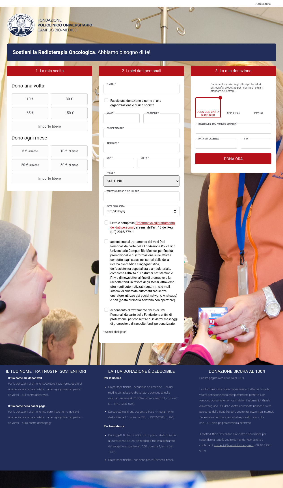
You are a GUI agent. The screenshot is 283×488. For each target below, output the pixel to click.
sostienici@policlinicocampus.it (233, 445)
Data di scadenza (208, 138)
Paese (111, 173)
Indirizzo (113, 143)
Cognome (153, 113)
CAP (110, 158)
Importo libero (37, 126)
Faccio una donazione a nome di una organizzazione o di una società (135, 103)
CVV (246, 138)
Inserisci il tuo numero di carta (217, 124)
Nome (110, 113)
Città (145, 158)
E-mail (111, 84)
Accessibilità (262, 3)
